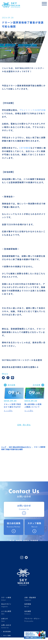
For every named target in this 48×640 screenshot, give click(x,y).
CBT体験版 (24, 151)
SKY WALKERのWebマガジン (20, 447)
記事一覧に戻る (24, 428)
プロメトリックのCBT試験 (32, 113)
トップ (3, 447)
